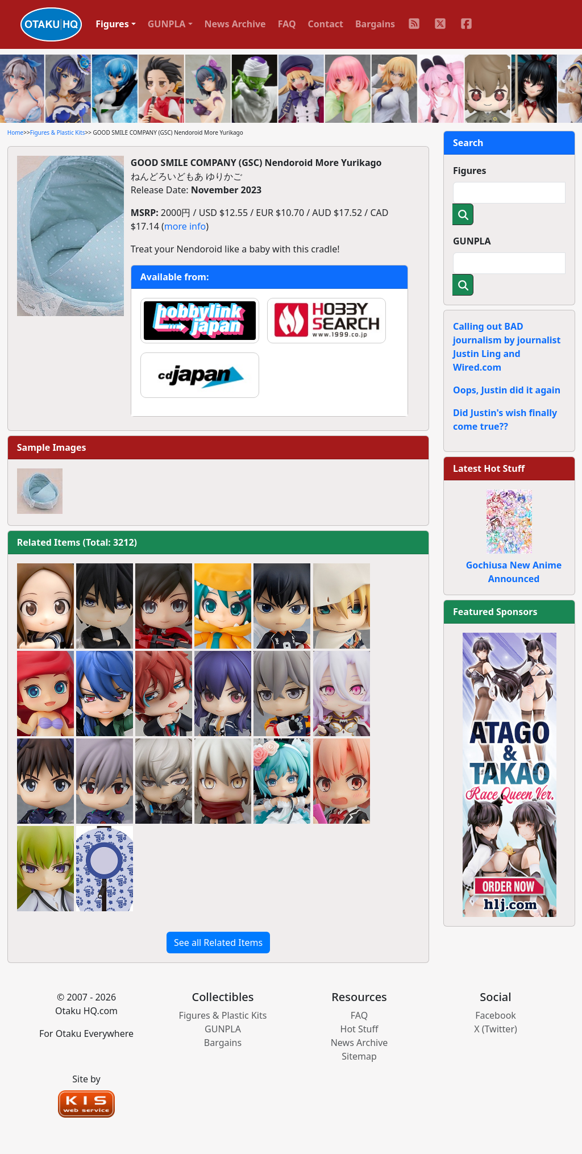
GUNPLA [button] (167, 24)
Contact (325, 24)
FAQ (287, 24)
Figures (470, 170)
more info (185, 226)
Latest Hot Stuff (489, 468)
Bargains (375, 24)
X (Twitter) (495, 1029)
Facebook (495, 1015)
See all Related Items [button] (218, 942)
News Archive (235, 24)
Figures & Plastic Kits (57, 132)
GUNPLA (472, 241)
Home (15, 132)
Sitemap (359, 1056)
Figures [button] (112, 24)
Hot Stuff (359, 1029)
